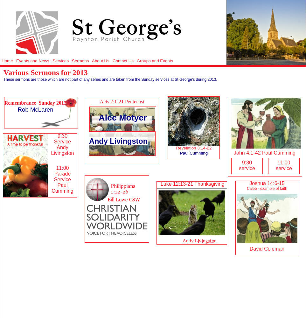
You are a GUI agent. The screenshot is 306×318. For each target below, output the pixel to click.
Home (7, 61)
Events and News (32, 61)
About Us (100, 61)
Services (60, 61)
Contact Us (123, 61)
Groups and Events (155, 61)
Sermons (80, 61)
